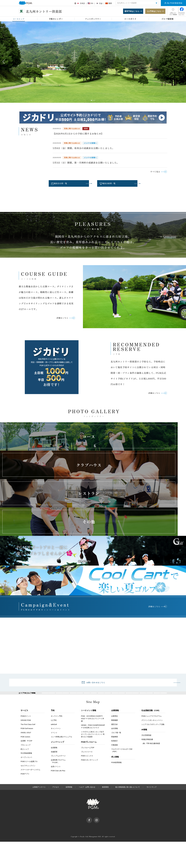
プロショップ (25, 750)
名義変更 (54, 757)
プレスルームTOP (87, 753)
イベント (54, 738)
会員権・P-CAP (26, 746)
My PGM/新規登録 (174, 3)
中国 (132, 696)
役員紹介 (114, 746)
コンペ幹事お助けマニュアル (61, 742)
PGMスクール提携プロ (29, 767)
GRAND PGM (26, 725)
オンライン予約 (56, 721)
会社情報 (114, 734)
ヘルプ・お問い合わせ (87, 792)
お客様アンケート (39, 792)
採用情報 (69, 792)
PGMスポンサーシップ (89, 765)
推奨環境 (105, 792)
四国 (146, 696)
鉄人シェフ (25, 754)
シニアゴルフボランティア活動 (152, 730)
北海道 (62, 696)
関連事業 (114, 742)
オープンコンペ (26, 763)
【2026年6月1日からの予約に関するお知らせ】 (78, 134)
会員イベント (56, 772)
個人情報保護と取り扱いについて (127, 792)
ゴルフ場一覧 (116, 738)
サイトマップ (151, 792)
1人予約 (54, 725)
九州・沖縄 (160, 696)
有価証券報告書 (147, 745)
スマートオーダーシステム (30, 775)
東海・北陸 (104, 696)
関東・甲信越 (90, 696)
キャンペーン (56, 734)
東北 (76, 696)
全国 (48, 696)
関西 (118, 696)
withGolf (54, 730)
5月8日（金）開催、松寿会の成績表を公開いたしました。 (83, 149)
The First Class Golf (28, 730)
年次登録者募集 (26, 759)
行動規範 (114, 750)
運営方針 (114, 730)
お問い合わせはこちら (95, 683)
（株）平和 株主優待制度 (150, 749)
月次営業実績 (146, 740)
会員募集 (54, 753)
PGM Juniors (25, 742)
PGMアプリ (25, 779)
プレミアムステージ (58, 761)
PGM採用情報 (116, 768)
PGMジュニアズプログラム (151, 721)
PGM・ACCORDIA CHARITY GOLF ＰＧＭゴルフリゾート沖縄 (92, 724)
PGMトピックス (87, 761)
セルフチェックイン (28, 771)
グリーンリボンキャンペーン (152, 725)
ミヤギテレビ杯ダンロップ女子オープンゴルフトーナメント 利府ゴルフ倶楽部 (92, 739)
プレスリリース (86, 757)
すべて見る (152, 173)
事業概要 (114, 725)
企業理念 (114, 721)
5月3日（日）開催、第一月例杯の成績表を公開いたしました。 (86, 163)
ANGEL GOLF (26, 738)
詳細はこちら (60, 321)
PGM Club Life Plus (58, 776)
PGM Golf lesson (27, 734)
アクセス (55, 792)
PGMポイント (26, 721)
